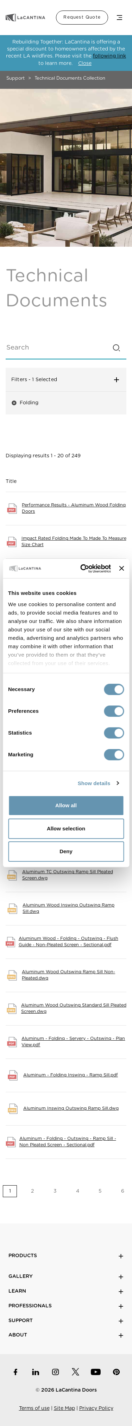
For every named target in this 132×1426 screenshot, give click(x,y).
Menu (119, 18)
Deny (66, 851)
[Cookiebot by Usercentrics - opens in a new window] (83, 568)
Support (15, 78)
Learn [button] (66, 1291)
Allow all (66, 805)
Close (85, 63)
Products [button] (66, 1256)
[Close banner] (121, 568)
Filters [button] (66, 379)
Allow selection (66, 828)
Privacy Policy (96, 1408)
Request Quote (82, 17)
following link (109, 56)
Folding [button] (24, 403)
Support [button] (66, 1321)
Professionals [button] (66, 1306)
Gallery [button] (66, 1276)
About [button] (66, 1335)
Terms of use (34, 1408)
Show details (94, 783)
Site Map (64, 1408)
